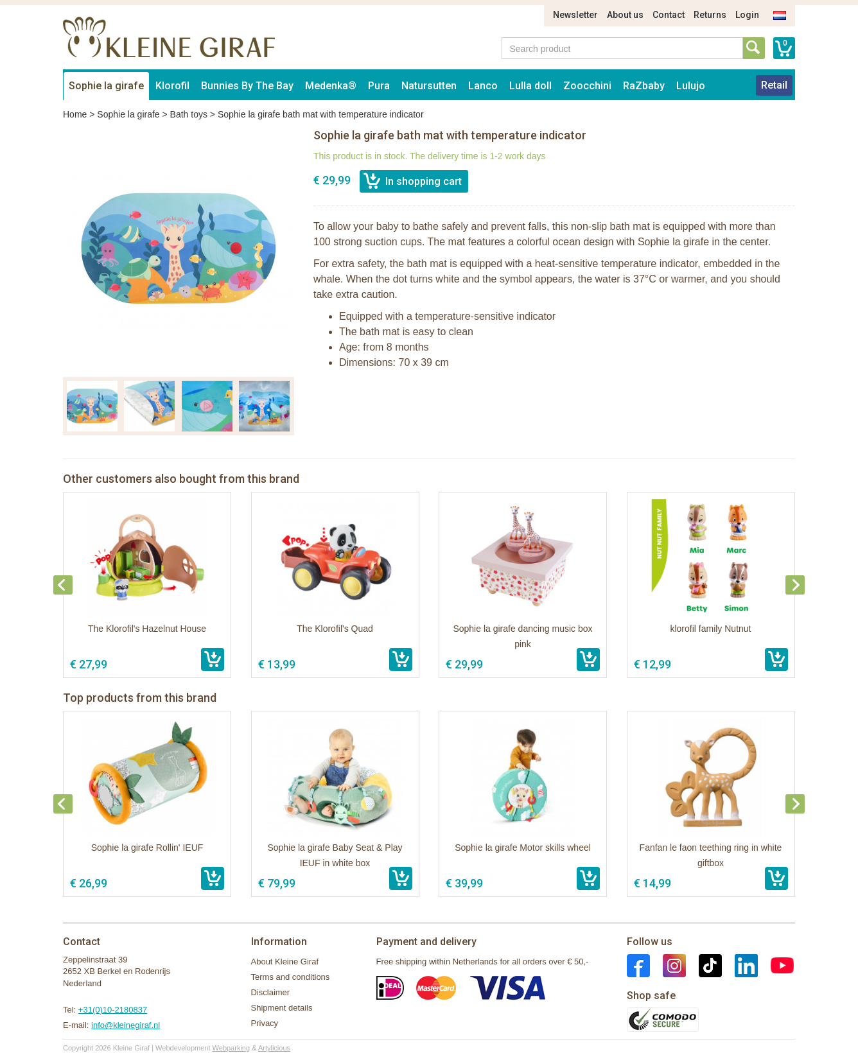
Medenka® (330, 86)
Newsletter (575, 15)
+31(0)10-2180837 (112, 1009)
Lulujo (690, 86)
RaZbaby (644, 86)
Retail (774, 85)
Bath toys (188, 114)
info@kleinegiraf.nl (125, 1025)
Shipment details (282, 1008)
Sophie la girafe (106, 86)
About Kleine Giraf (285, 961)
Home (75, 114)
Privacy (265, 1023)
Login (747, 15)
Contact (668, 15)
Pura (379, 86)
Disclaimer (270, 992)
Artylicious (274, 1048)
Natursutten (429, 86)
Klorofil (172, 86)
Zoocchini (587, 86)
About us (625, 15)
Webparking (231, 1048)
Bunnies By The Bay (247, 86)
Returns (710, 15)
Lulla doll (530, 86)
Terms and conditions (290, 977)
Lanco (483, 86)
